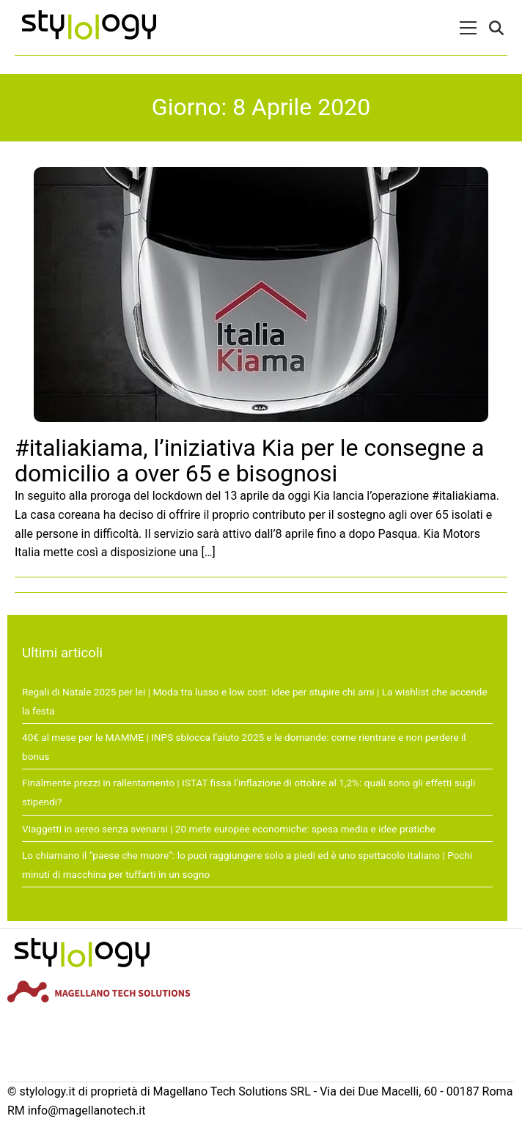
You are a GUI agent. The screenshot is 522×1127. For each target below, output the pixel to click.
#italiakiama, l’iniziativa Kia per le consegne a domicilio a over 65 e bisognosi (250, 460)
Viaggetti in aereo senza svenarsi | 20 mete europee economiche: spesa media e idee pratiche (228, 829)
